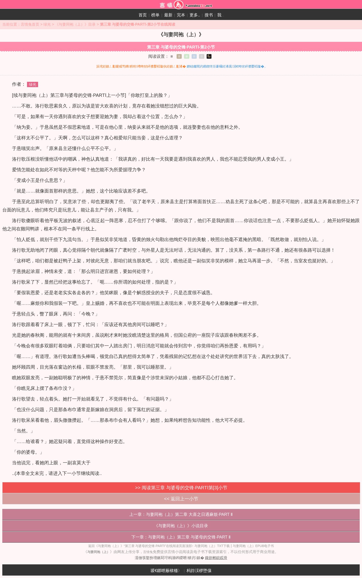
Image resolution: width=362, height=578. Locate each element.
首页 (143, 15)
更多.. (195, 15)
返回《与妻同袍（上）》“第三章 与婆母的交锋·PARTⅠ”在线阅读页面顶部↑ (140, 546)
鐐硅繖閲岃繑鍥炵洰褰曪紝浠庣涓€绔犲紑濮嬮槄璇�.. (226, 66)
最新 (168, 15)
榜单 (155, 15)
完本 (181, 15)
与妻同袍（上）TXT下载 (211, 546)
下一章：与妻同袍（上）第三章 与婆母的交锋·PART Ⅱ (181, 537)
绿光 (47, 24)
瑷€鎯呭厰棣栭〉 (166, 570)
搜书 (209, 15)
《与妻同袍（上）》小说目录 (181, 525)
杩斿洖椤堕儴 (199, 570)
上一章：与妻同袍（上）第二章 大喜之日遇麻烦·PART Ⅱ (181, 514)
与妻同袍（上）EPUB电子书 (253, 546)
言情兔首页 (30, 24)
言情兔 (148, 552)
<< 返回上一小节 (181, 498)
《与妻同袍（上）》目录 (75, 24)
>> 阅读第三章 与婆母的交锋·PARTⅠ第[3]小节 (181, 487)
